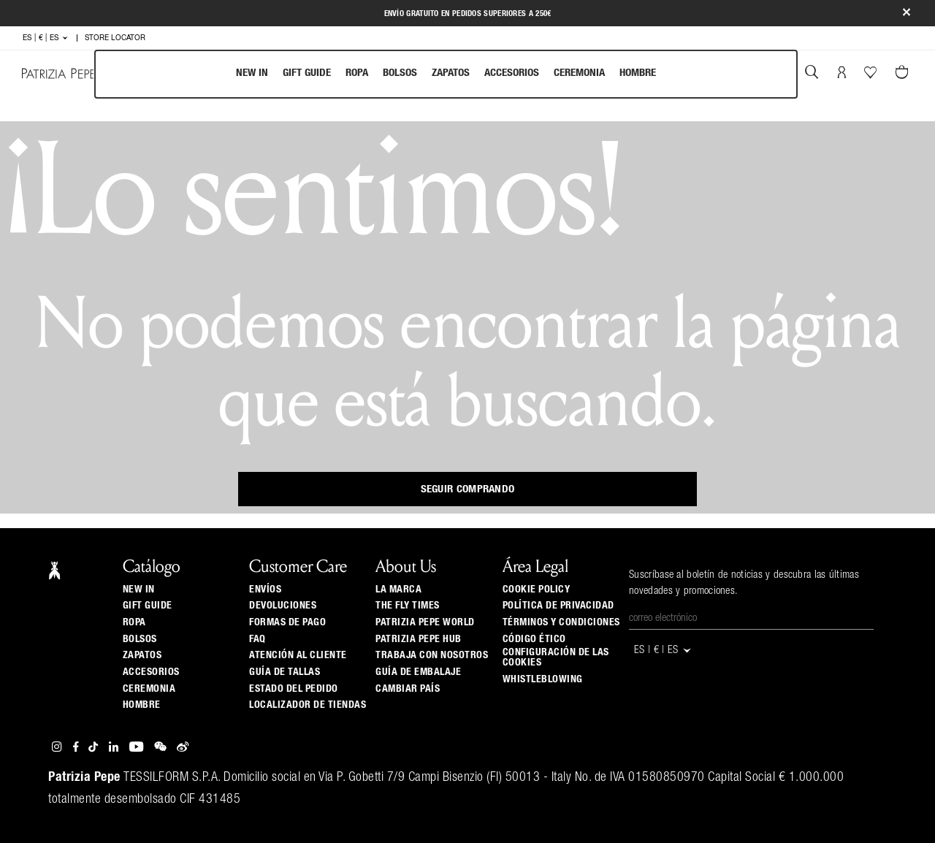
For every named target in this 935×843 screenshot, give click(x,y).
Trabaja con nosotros (431, 655)
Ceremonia (579, 72)
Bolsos (400, 72)
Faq (257, 639)
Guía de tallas (284, 672)
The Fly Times (407, 605)
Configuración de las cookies (556, 657)
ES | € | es (46, 38)
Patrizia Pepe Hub (418, 639)
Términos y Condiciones (561, 622)
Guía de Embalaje (418, 672)
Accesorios (511, 72)
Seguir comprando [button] (468, 489)
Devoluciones (282, 605)
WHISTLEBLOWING (543, 679)
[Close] (906, 13)
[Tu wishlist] (871, 76)
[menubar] (446, 74)
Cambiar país (407, 689)
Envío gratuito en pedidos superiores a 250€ (468, 13)
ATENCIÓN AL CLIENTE (298, 655)
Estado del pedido (293, 689)
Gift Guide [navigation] (307, 72)
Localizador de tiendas (307, 705)
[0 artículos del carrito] (903, 73)
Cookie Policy (536, 589)
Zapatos (451, 72)
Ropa (357, 72)
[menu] (446, 74)
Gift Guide (147, 605)
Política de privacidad (558, 605)
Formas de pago (287, 622)
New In (252, 72)
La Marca (398, 589)
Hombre (637, 72)
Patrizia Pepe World (425, 622)
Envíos (265, 589)
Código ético (534, 639)
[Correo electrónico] (751, 619)
